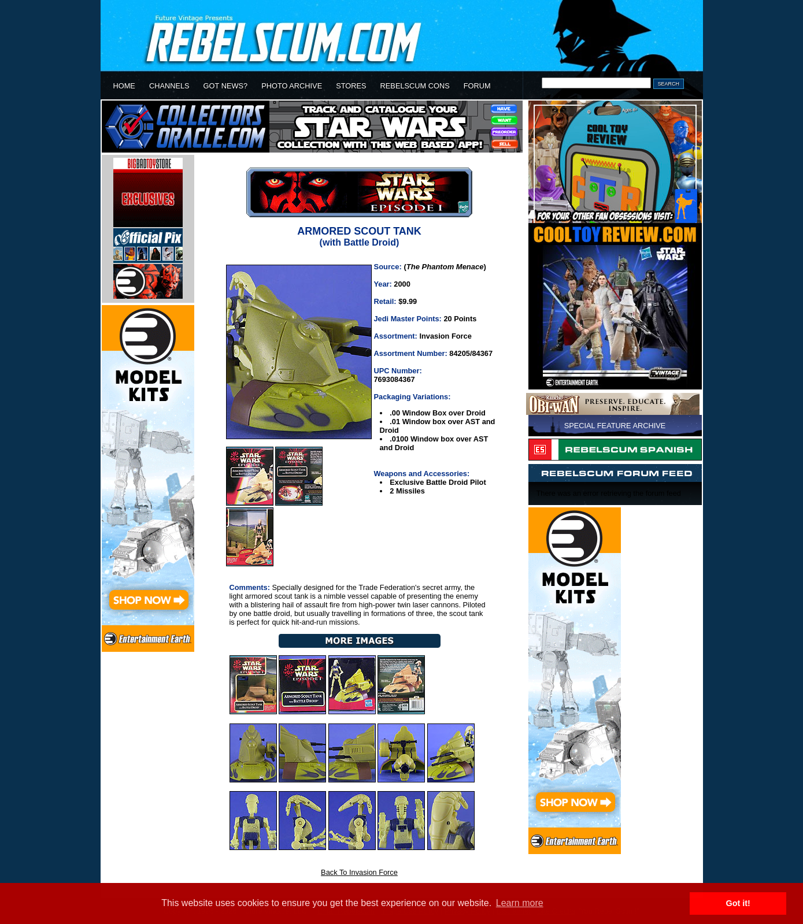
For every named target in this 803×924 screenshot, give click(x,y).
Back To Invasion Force (359, 872)
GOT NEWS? (225, 85)
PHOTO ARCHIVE (291, 85)
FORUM (477, 85)
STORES (351, 85)
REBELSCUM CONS (415, 85)
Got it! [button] (738, 903)
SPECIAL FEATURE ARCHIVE (615, 425)
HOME (124, 85)
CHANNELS (169, 85)
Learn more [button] (519, 903)
